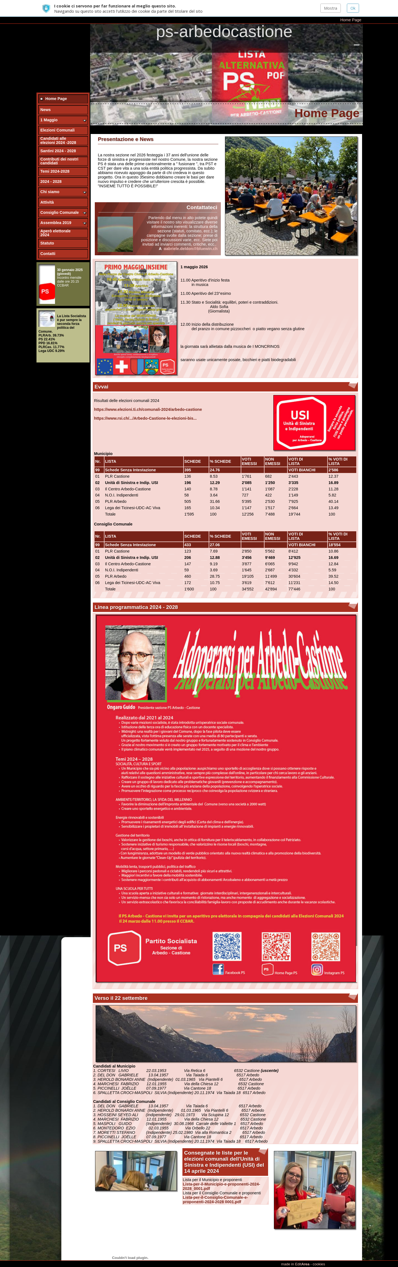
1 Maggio (48, 108)
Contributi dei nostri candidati (59, 149)
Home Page (350, 3)
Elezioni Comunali (57, 118)
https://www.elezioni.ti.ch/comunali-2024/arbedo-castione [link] (148, 397)
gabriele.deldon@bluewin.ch (191, 237)
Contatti (47, 241)
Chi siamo (49, 180)
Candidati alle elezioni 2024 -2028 (58, 128)
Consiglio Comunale (59, 200)
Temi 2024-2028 (54, 159)
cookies (319, 1264)
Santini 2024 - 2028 (58, 138)
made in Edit (295, 1264)
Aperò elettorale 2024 (55, 221)
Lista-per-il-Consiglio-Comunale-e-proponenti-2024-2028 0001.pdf (215, 1187)
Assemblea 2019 (55, 211)
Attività (47, 190)
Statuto (47, 231)
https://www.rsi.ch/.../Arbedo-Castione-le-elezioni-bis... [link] (145, 406)
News (45, 98)
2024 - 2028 (51, 169)
